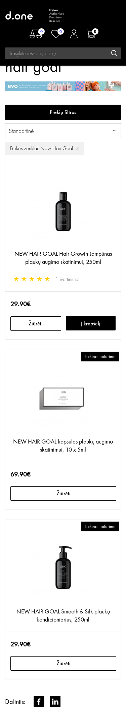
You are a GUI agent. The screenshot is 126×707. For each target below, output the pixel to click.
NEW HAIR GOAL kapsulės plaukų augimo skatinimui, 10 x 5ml (63, 445)
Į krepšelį (90, 323)
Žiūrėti (36, 323)
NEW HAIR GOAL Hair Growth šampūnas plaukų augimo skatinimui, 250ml (63, 258)
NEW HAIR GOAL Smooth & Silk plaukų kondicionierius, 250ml (63, 615)
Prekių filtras (63, 112)
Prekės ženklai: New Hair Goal (41, 148)
